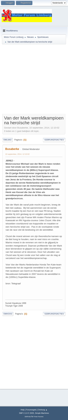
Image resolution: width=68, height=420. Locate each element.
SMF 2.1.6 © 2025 (26, 413)
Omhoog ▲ (42, 410)
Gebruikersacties (54, 140)
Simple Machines (42, 413)
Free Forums (38, 416)
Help (22, 410)
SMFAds (28, 416)
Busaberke (12, 149)
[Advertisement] (34, 79)
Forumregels (31, 410)
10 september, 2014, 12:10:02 (17, 154)
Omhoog (7, 314)
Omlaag (7, 140)
